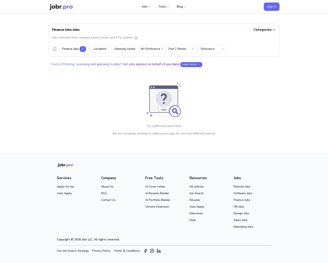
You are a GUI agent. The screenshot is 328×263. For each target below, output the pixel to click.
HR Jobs (239, 207)
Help (193, 220)
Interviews (196, 213)
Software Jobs (243, 193)
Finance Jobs (242, 200)
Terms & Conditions (127, 251)
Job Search (197, 193)
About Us (107, 187)
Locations (100, 49)
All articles (197, 187)
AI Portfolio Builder (157, 200)
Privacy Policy (101, 251)
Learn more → (191, 64)
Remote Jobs (242, 187)
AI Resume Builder (157, 193)
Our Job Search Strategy (73, 251)
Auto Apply (64, 193)
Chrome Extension (157, 207)
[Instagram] (152, 251)
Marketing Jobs (243, 227)
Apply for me (65, 187)
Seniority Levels (125, 49)
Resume (195, 200)
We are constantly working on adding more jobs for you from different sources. (164, 133)
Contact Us (108, 200)
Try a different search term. (164, 126)
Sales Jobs (240, 220)
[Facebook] (145, 251)
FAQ (104, 193)
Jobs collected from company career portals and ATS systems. (95, 38)
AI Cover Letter (155, 187)
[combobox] (152, 49)
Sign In (271, 7)
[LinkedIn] (159, 251)
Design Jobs (241, 213)
